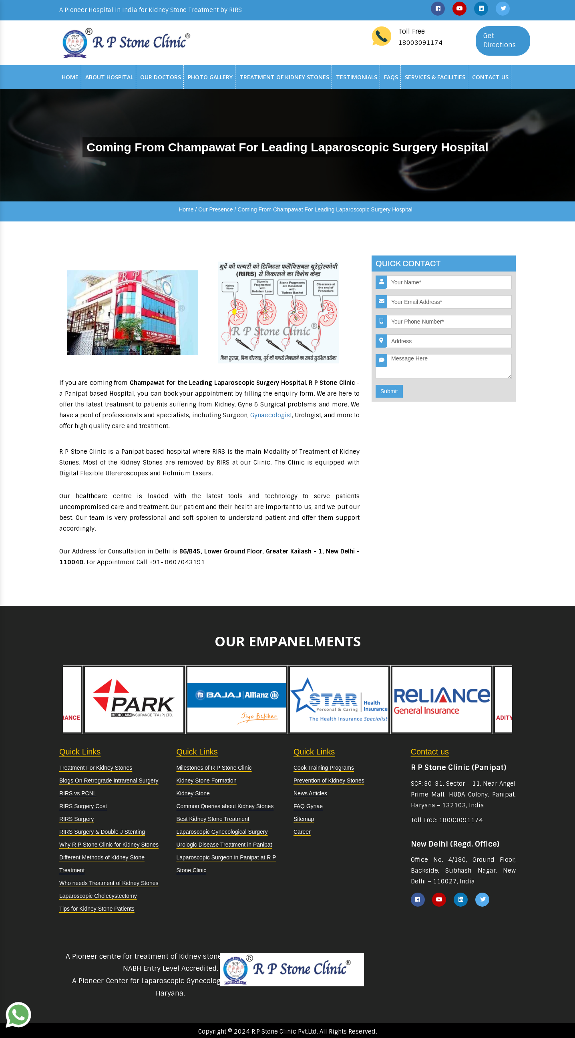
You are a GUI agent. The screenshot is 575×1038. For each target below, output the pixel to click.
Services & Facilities (435, 77)
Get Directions (499, 40)
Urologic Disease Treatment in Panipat (224, 844)
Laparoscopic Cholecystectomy (98, 896)
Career (302, 832)
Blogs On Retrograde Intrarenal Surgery (108, 780)
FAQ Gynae (308, 806)
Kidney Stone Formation (207, 780)
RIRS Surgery (76, 819)
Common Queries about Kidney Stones (225, 806)
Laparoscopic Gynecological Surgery (222, 832)
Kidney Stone (193, 793)
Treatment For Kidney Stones (95, 767)
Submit (389, 391)
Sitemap (304, 819)
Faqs (391, 77)
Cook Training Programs (324, 767)
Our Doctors (160, 77)
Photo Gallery (210, 77)
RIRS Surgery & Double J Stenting (102, 832)
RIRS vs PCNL (78, 793)
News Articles (310, 793)
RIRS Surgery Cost (83, 806)
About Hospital (109, 77)
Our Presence (215, 209)
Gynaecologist (271, 415)
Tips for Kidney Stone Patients (97, 908)
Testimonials (356, 77)
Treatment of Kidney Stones (284, 77)
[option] (339, 699)
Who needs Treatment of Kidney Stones (108, 883)
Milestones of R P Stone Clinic (214, 767)
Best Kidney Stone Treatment (213, 819)
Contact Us (490, 77)
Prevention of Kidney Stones (329, 780)
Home (70, 77)
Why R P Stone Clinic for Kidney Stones (109, 844)
